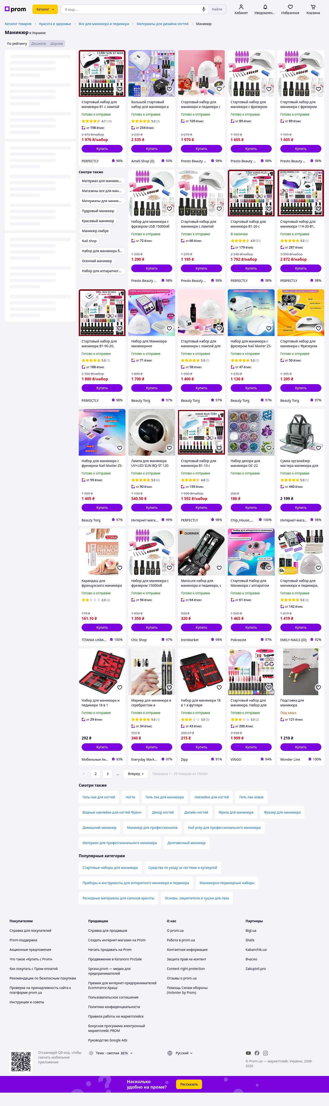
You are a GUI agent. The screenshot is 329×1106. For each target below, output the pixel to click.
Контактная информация (187, 963)
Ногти (130, 810)
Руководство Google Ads (107, 1053)
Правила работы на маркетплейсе (116, 1029)
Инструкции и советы (27, 1015)
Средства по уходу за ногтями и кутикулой (182, 881)
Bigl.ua (250, 944)
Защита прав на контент (186, 972)
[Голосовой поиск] (204, 9)
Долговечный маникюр (186, 856)
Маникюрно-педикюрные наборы (227, 896)
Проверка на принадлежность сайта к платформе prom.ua (40, 1003)
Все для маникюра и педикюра (104, 23)
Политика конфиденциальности (114, 1020)
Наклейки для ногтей (211, 810)
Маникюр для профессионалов (152, 841)
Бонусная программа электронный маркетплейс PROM (116, 1041)
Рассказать (189, 1097)
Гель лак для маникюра (165, 810)
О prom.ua (175, 944)
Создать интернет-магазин (109, 953)
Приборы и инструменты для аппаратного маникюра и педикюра (136, 896)
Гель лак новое (251, 810)
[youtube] (248, 1066)
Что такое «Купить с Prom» (31, 972)
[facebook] (257, 1066)
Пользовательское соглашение (113, 1010)
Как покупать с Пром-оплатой (34, 982)
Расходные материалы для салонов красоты (118, 911)
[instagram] (265, 1066)
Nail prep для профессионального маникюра (224, 841)
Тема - (107, 1066)
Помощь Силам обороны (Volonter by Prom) (187, 1003)
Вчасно (251, 972)
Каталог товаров (18, 23)
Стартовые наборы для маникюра (110, 881)
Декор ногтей (163, 825)
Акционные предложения (30, 963)
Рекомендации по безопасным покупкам (43, 991)
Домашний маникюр (99, 841)
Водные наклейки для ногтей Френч (112, 825)
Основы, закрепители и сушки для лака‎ (197, 911)
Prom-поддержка (23, 953)
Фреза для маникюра (236, 825)
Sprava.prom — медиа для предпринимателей (109, 984)
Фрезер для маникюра (282, 825)
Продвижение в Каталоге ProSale (115, 972)
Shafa (249, 953)
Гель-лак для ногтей (99, 810)
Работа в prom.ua (181, 953)
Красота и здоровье (55, 23)
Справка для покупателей (30, 944)
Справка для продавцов (107, 944)
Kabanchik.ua (255, 963)
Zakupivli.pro (255, 982)
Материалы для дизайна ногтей (162, 23)
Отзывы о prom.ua (182, 991)
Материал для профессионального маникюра (120, 856)
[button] (102, 149)
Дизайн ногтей (196, 825)
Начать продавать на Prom (110, 963)
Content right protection (186, 982)
